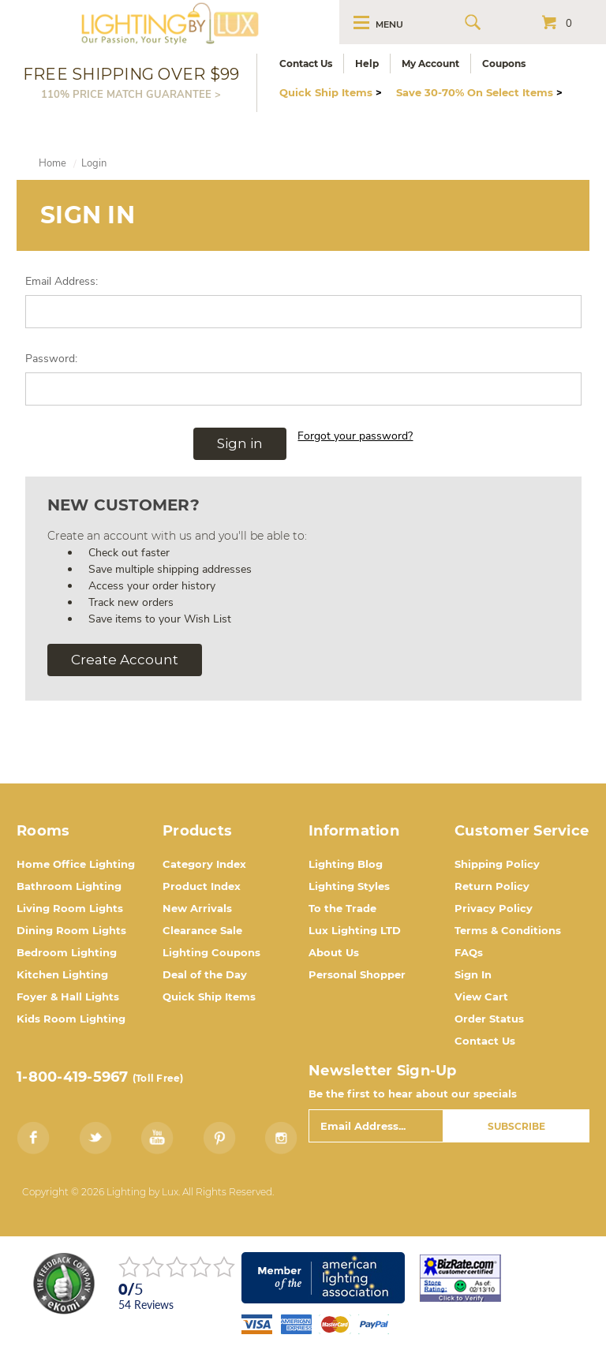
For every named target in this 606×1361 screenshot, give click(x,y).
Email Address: (61, 281)
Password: (51, 358)
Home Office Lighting (76, 864)
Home (52, 163)
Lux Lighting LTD (355, 930)
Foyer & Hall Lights (68, 996)
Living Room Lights (70, 908)
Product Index (202, 886)
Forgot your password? (355, 435)
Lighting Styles (349, 886)
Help (367, 63)
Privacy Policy (493, 908)
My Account (430, 63)
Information (354, 830)
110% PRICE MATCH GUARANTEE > (131, 95)
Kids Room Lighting (71, 1018)
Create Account (124, 659)
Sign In (473, 974)
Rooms (43, 830)
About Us (334, 952)
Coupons (504, 63)
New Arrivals (197, 908)
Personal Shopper (357, 974)
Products (197, 830)
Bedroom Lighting (67, 952)
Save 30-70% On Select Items (479, 92)
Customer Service (521, 830)
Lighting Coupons (211, 952)
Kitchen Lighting (62, 974)
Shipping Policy (497, 864)
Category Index (204, 864)
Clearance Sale (202, 930)
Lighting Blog (346, 864)
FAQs (468, 952)
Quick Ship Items (330, 92)
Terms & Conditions (507, 930)
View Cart (481, 996)
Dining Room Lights (71, 930)
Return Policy (491, 886)
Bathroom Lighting (69, 886)
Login (94, 163)
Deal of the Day (205, 974)
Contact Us (305, 63)
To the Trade (342, 908)
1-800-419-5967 (73, 1077)
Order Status (489, 1018)
